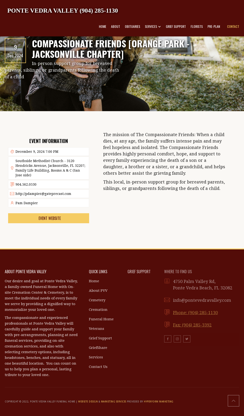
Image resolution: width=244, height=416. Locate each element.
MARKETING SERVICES (113, 401)
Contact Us (98, 367)
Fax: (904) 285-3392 (192, 324)
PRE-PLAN (214, 26)
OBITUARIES (132, 26)
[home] (62, 10)
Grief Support (100, 338)
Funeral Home (101, 319)
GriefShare (98, 348)
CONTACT (233, 26)
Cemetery (97, 300)
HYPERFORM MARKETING (158, 401)
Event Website (50, 218)
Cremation (98, 309)
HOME (102, 26)
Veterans (96, 329)
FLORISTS (197, 26)
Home (94, 281)
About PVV (98, 290)
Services (96, 357)
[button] (152, 26)
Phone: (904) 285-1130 (195, 312)
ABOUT (115, 26)
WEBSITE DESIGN (88, 401)
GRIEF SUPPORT (176, 26)
